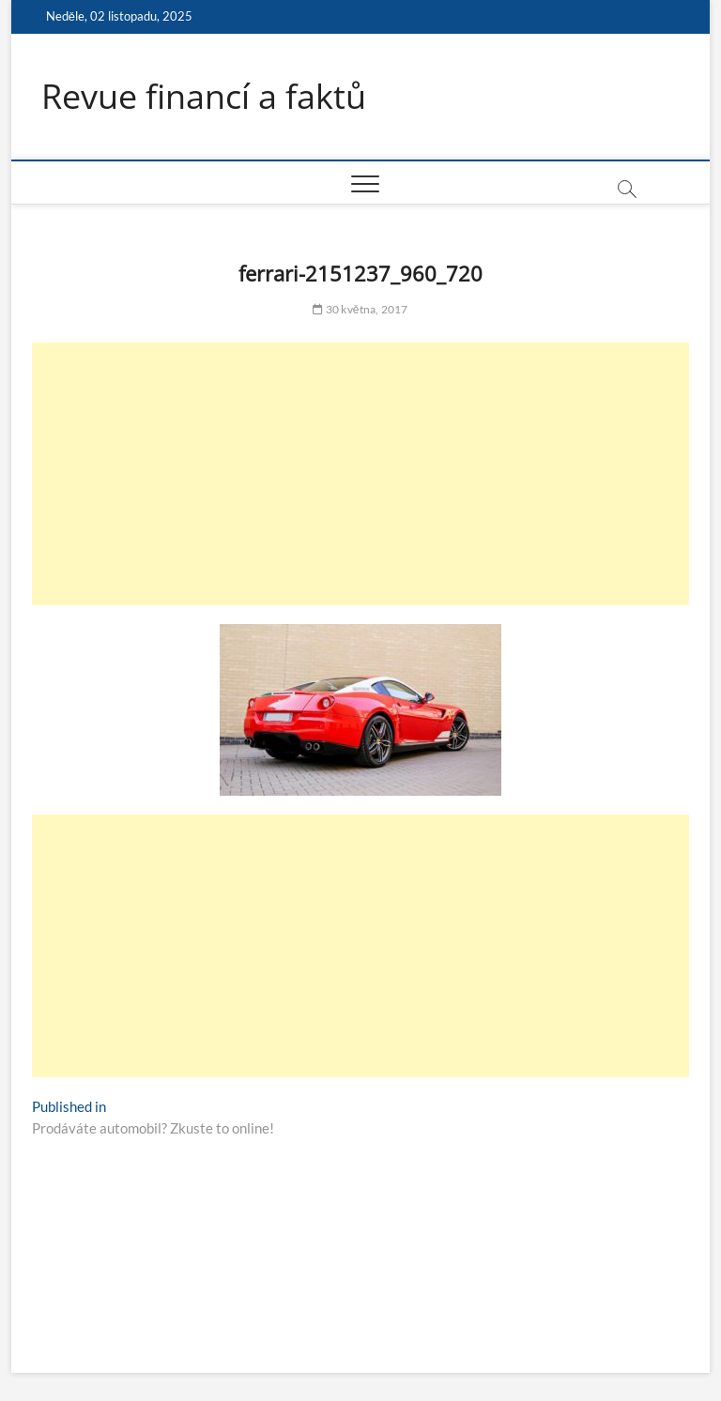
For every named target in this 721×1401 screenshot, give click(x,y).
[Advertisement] (360, 474)
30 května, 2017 (360, 309)
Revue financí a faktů (203, 96)
